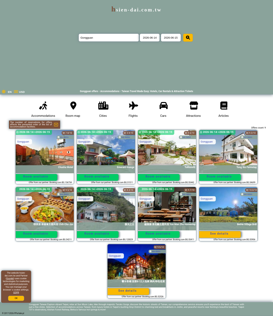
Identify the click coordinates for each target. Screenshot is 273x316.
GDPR (16, 292)
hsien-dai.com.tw (136, 9)
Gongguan (23, 141)
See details (219, 233)
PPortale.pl (19, 313)
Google (9, 278)
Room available (35, 176)
